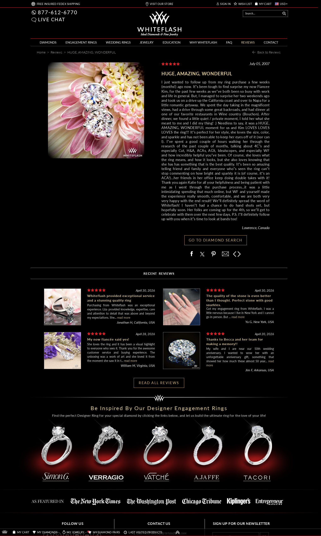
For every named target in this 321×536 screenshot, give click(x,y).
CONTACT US (159, 523)
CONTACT (271, 42)
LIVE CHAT (51, 19)
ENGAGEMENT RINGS (81, 42)
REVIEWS (248, 42)
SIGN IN (225, 4)
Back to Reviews (268, 52)
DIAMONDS (48, 42)
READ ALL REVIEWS (159, 383)
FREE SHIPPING (58, 4)
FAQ (229, 42)
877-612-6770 (58, 12)
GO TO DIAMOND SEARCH (215, 240)
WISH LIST (245, 4)
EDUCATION (171, 42)
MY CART (265, 4)
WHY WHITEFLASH (203, 42)
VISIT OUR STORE (161, 4)
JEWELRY (146, 42)
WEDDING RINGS (118, 42)
